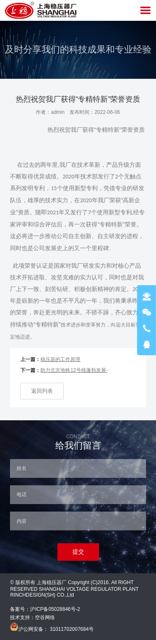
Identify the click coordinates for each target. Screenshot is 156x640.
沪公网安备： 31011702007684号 (52, 629)
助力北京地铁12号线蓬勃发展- (73, 370)
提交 (78, 551)
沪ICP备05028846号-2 (55, 609)
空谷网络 (45, 617)
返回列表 (42, 391)
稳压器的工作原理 (60, 359)
